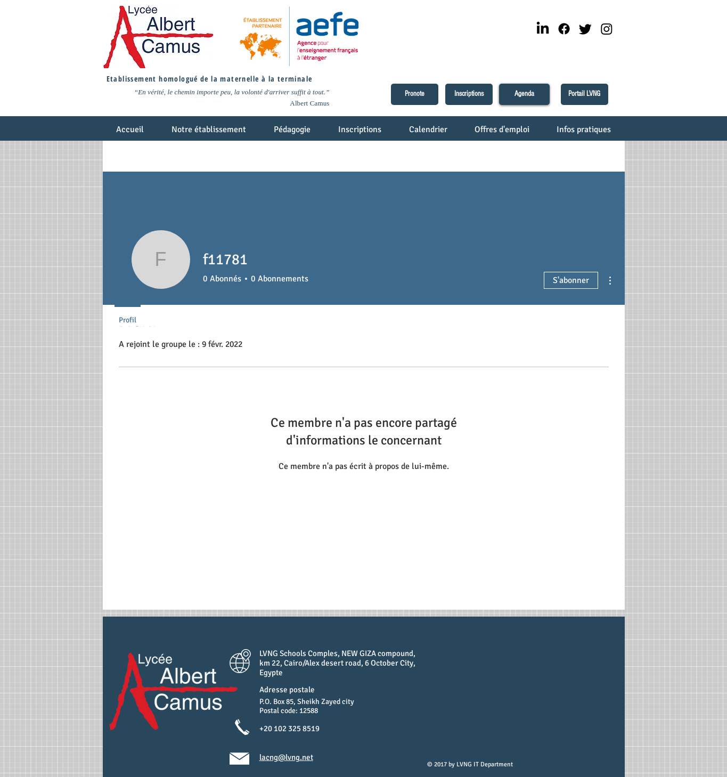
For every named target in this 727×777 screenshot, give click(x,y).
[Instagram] (606, 28)
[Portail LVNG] (584, 94)
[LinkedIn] (542, 28)
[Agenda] (524, 94)
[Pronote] (414, 94)
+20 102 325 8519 (289, 728)
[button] (209, 133)
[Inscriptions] (469, 94)
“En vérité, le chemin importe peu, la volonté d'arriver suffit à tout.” (232, 92)
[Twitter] (585, 28)
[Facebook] (564, 28)
